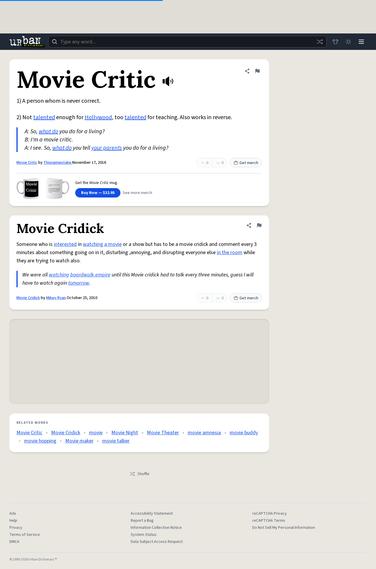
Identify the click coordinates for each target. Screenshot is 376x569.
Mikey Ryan (56, 298)
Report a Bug (142, 521)
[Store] (335, 41)
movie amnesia (204, 432)
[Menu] (361, 41)
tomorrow (78, 283)
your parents (106, 148)
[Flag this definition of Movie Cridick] (259, 225)
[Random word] (319, 41)
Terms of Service (24, 535)
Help (13, 521)
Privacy (15, 528)
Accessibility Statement (152, 513)
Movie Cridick (28, 298)
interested (65, 244)
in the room (229, 252)
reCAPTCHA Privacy (269, 513)
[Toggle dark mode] (348, 41)
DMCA (14, 542)
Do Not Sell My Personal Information (283, 528)
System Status (144, 535)
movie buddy (244, 432)
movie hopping (40, 441)
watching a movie (102, 244)
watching (59, 274)
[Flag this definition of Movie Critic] (257, 71)
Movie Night (124, 432)
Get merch (246, 163)
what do (48, 131)
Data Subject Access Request (157, 542)
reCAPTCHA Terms (268, 521)
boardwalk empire (90, 274)
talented (44, 117)
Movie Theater (163, 432)
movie (96, 432)
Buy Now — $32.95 (98, 193)
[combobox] (187, 42)
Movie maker (79, 441)
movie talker (116, 441)
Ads (12, 513)
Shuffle (139, 474)
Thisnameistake (57, 163)
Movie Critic (26, 163)
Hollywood (98, 117)
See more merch (137, 193)
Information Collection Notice (156, 528)
